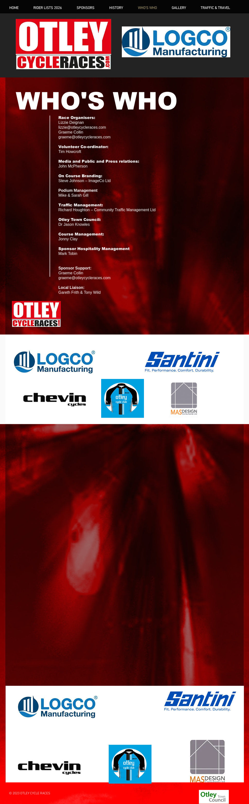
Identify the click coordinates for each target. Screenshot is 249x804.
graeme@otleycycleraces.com (84, 137)
